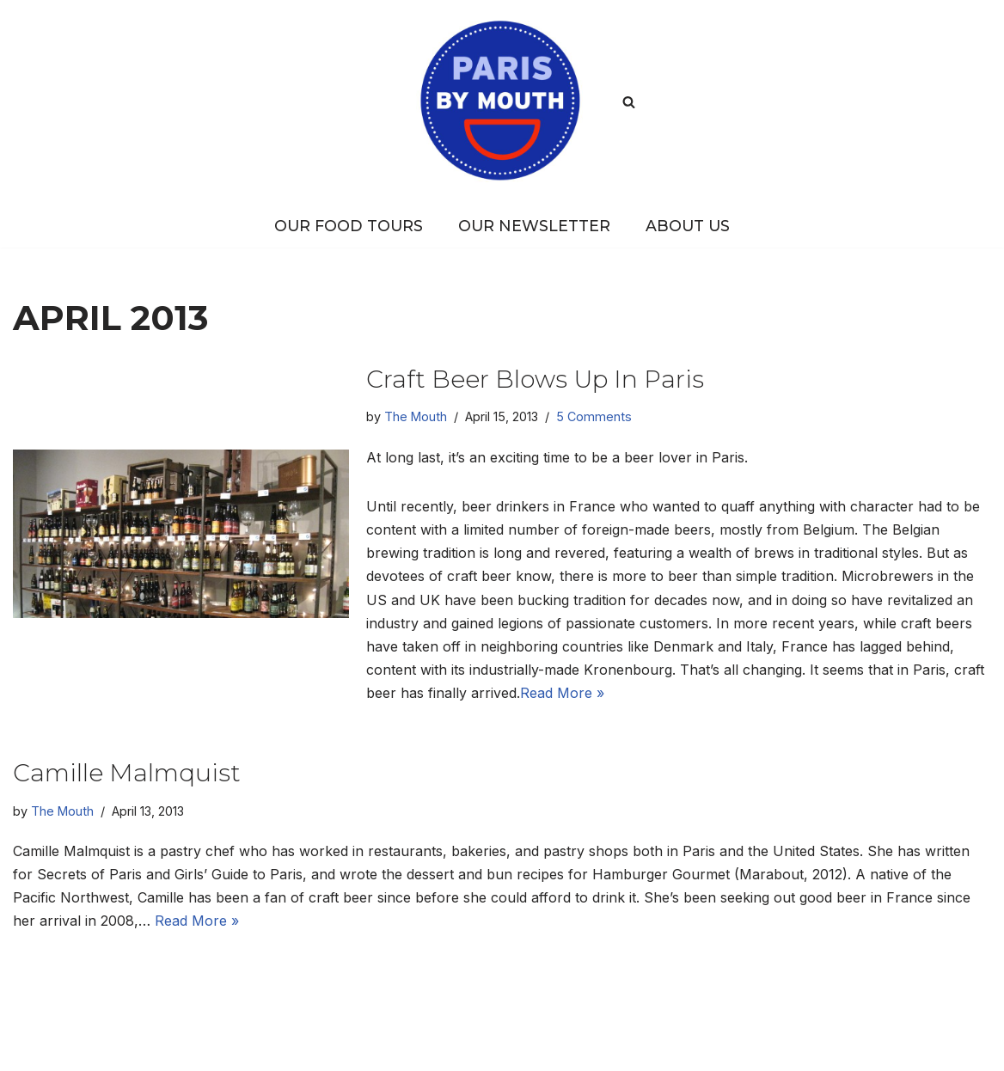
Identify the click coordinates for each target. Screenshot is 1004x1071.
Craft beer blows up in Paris (535, 379)
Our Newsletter (534, 226)
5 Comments (594, 416)
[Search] (628, 101)
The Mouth (415, 416)
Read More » (562, 692)
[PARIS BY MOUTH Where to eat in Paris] (502, 101)
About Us (688, 226)
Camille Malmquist (127, 772)
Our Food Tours (348, 226)
